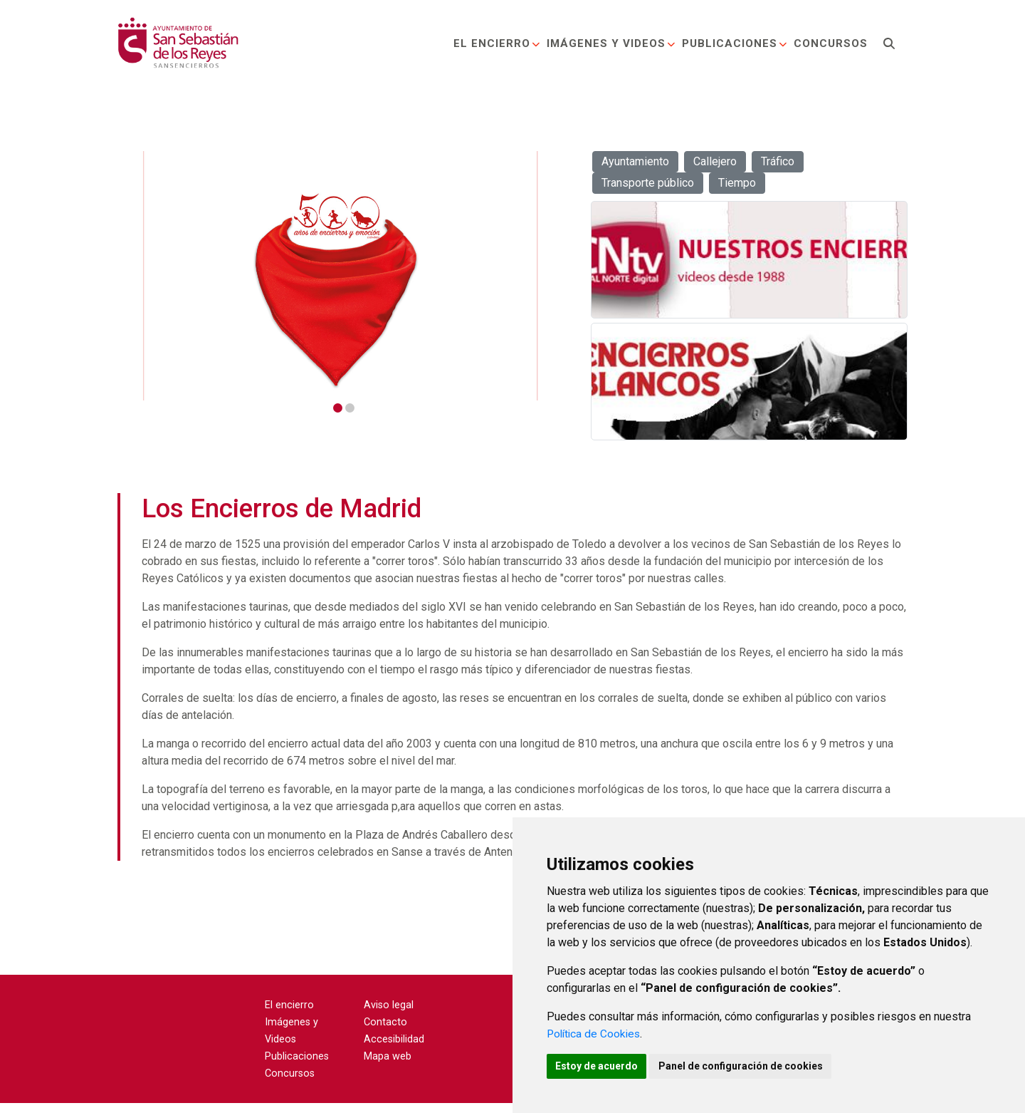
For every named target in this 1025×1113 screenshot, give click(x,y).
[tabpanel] (342, 275)
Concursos (829, 45)
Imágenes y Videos (610, 45)
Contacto (385, 1032)
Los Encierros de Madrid (281, 518)
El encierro (496, 45)
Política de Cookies (595, 1032)
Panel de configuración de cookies (748, 1065)
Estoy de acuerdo (599, 1065)
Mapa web (387, 1066)
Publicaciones (733, 45)
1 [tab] (337, 408)
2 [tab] (349, 408)
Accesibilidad (394, 1049)
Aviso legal (389, 1015)
